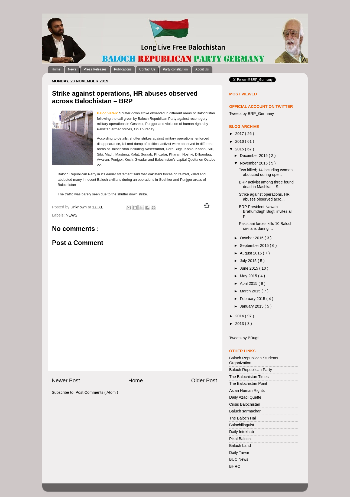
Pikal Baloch (240, 439)
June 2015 (249, 268)
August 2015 (251, 253)
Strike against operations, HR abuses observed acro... (264, 196)
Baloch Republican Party (250, 369)
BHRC (234, 466)
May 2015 (249, 276)
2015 (240, 149)
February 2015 (253, 298)
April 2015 (249, 283)
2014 (240, 316)
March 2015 (251, 291)
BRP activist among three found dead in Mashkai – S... (266, 184)
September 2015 (255, 245)
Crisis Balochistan (244, 404)
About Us (202, 69)
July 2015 (249, 261)
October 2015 (252, 238)
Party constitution (175, 69)
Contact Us (147, 69)
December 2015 (254, 155)
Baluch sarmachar (245, 411)
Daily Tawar (239, 452)
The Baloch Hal (242, 418)
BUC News (238, 459)
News (72, 69)
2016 (240, 141)
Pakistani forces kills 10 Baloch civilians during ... (266, 225)
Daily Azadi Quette (245, 397)
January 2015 (252, 306)
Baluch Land (240, 445)
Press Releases (95, 69)
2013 (240, 323)
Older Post (204, 380)
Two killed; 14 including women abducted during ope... (266, 172)
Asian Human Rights (247, 390)
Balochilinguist (241, 425)
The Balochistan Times (249, 377)
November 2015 (254, 163)
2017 (240, 133)
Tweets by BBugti (244, 338)
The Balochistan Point (248, 383)
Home (56, 69)
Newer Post (66, 380)
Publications (123, 69)
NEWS (71, 215)
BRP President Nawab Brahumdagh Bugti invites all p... (265, 211)
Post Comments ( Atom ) (97, 392)
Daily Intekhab (241, 432)
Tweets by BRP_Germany (251, 113)
